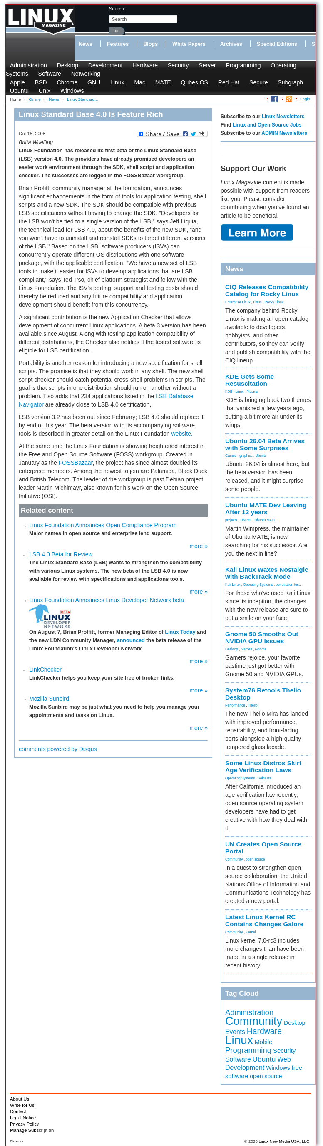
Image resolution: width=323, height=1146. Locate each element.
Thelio (253, 705)
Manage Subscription (32, 1130)
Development (105, 65)
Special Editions (277, 44)
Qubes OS (194, 82)
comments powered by (58, 749)
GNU (93, 82)
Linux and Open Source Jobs (267, 125)
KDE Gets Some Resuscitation (249, 380)
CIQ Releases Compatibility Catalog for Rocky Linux (266, 290)
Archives (231, 44)
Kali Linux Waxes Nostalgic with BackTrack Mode (266, 573)
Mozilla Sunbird (49, 698)
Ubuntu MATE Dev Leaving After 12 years (266, 508)
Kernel (251, 932)
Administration (28, 65)
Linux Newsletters (283, 116)
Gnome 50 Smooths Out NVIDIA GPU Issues (261, 637)
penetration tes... (289, 585)
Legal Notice (23, 1117)
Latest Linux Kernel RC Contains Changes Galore (264, 920)
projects (231, 520)
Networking (85, 73)
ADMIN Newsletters (284, 133)
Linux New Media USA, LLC (284, 1141)
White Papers (189, 44)
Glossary (16, 1141)
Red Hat (228, 82)
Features (118, 44)
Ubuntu (19, 90)
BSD (41, 82)
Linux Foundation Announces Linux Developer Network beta (106, 600)
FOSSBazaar (76, 462)
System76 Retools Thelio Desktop (263, 694)
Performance (235, 705)
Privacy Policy (24, 1123)
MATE (163, 82)
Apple (17, 82)
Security (178, 65)
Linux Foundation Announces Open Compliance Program (102, 525)
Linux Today (180, 632)
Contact (18, 1111)
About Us (19, 1098)
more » (198, 546)
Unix (44, 90)
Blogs (150, 44)
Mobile (263, 1042)
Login (305, 99)
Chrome (67, 82)
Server (207, 65)
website (181, 433)
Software (49, 73)
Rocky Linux (274, 302)
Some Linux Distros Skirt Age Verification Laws (263, 766)
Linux (117, 82)
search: (117, 8)
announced (131, 640)
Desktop (67, 65)
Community (234, 859)
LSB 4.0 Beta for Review (61, 554)
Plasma (252, 391)
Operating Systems (258, 585)
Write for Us (22, 1105)
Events (235, 1031)
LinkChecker (45, 669)
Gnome (260, 649)
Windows (72, 90)
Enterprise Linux (238, 302)
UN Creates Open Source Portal (263, 848)
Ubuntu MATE (265, 520)
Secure (258, 82)
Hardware (145, 65)
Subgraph (290, 82)
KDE (228, 391)
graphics (246, 456)
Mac (139, 82)
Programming (243, 65)
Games (230, 456)
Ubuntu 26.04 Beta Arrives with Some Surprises (265, 444)
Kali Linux (232, 585)
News (85, 44)
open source (255, 859)
